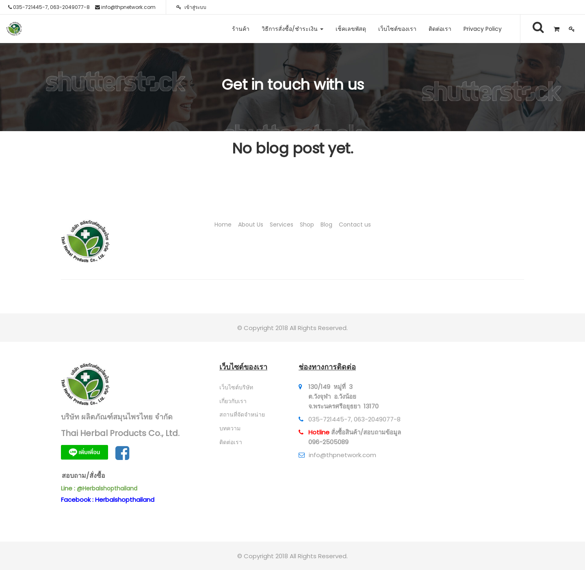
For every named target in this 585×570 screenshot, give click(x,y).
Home (223, 224)
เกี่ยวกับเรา (233, 401)
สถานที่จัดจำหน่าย (242, 414)
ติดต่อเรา (230, 442)
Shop (307, 224)
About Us (250, 224)
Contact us (355, 224)
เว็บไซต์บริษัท (236, 387)
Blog (326, 224)
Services (281, 224)
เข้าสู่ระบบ (191, 7)
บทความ (229, 428)
